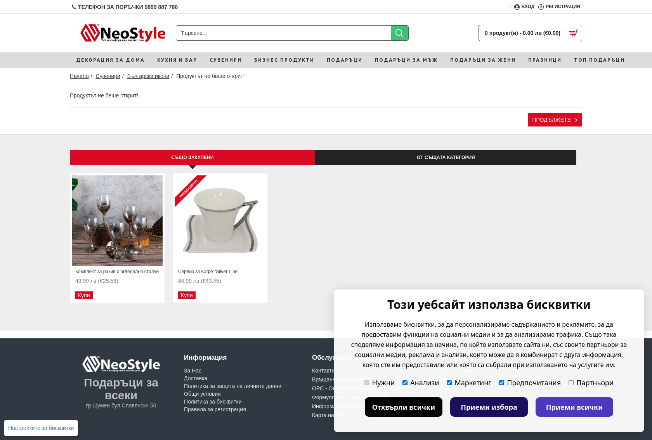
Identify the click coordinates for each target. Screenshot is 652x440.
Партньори (591, 382)
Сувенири (108, 76)
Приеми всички (574, 407)
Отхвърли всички (403, 407)
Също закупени (192, 157)
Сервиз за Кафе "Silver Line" (208, 271)
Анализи (420, 382)
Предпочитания (530, 382)
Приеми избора (489, 407)
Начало (79, 76)
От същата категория (446, 157)
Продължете (551, 120)
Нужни (379, 382)
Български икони (148, 76)
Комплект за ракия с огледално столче (117, 271)
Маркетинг (469, 382)
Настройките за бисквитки (41, 428)
